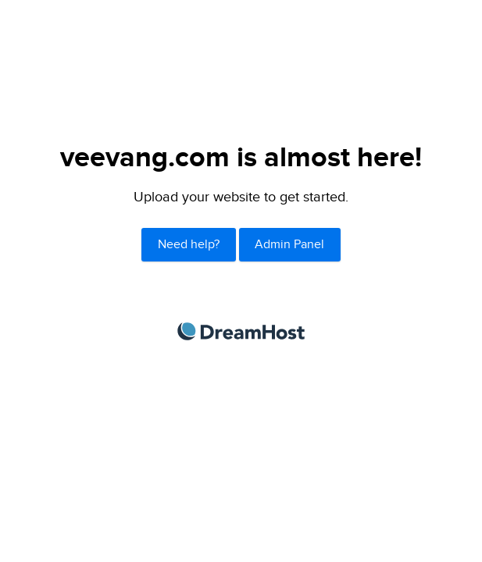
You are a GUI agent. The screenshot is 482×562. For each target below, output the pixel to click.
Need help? (189, 244)
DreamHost (241, 331)
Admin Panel (289, 244)
